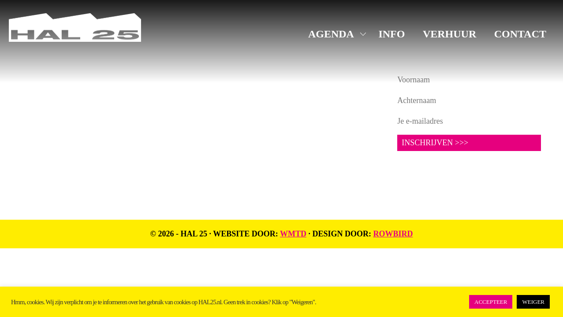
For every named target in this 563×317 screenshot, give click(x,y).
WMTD (293, 233)
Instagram (231, 92)
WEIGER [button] (533, 302)
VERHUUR (449, 34)
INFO (391, 34)
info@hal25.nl (45, 113)
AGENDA (331, 34)
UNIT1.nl (119, 145)
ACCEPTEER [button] (490, 302)
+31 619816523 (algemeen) (66, 124)
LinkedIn (229, 106)
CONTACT (520, 34)
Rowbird (393, 233)
